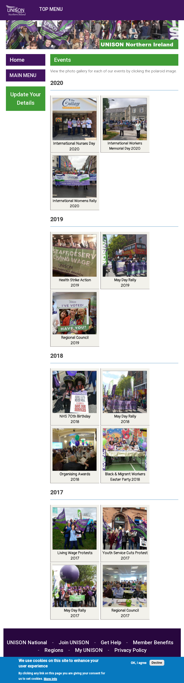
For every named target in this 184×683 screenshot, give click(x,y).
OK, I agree (138, 664)
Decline (157, 664)
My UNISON (89, 650)
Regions (53, 650)
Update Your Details (25, 98)
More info (50, 680)
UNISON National (27, 642)
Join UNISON (74, 642)
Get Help (111, 642)
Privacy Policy (130, 650)
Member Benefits (153, 642)
